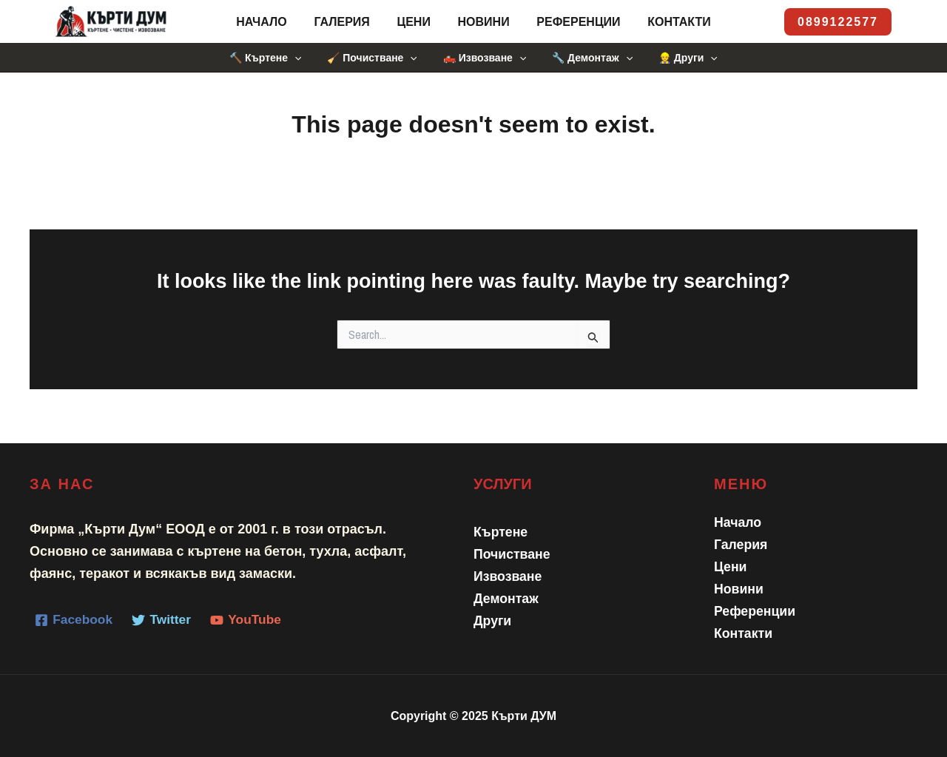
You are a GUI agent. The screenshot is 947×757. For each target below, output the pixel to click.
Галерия (346, 22)
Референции (573, 22)
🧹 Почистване (377, 58)
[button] (838, 22)
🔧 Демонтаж (587, 58)
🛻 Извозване (485, 58)
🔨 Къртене (275, 58)
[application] (304, 58)
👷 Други (677, 58)
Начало (270, 22)
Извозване (508, 576)
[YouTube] (250, 620)
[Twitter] (164, 620)
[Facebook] (75, 620)
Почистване (513, 554)
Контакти (671, 22)
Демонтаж (506, 598)
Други (493, 620)
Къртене (501, 532)
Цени (415, 22)
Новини (482, 22)
